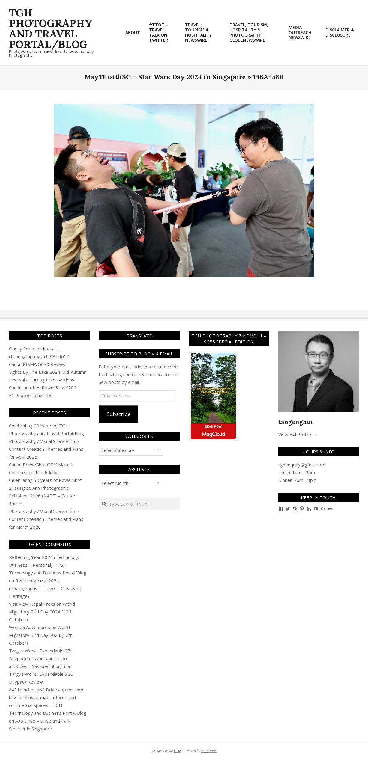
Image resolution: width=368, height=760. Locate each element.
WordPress (208, 751)
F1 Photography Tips (30, 395)
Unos (177, 751)
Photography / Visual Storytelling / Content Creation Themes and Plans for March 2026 (46, 519)
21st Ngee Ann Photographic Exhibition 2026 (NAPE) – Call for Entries (42, 495)
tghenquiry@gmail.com (301, 465)
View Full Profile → (297, 434)
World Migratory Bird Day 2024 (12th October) (42, 611)
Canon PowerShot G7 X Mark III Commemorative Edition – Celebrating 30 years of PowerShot (45, 472)
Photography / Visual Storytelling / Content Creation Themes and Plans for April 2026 (46, 449)
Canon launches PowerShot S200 (42, 387)
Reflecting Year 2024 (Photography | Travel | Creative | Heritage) (45, 588)
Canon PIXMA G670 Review (37, 364)
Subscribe (118, 414)
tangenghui (295, 422)
